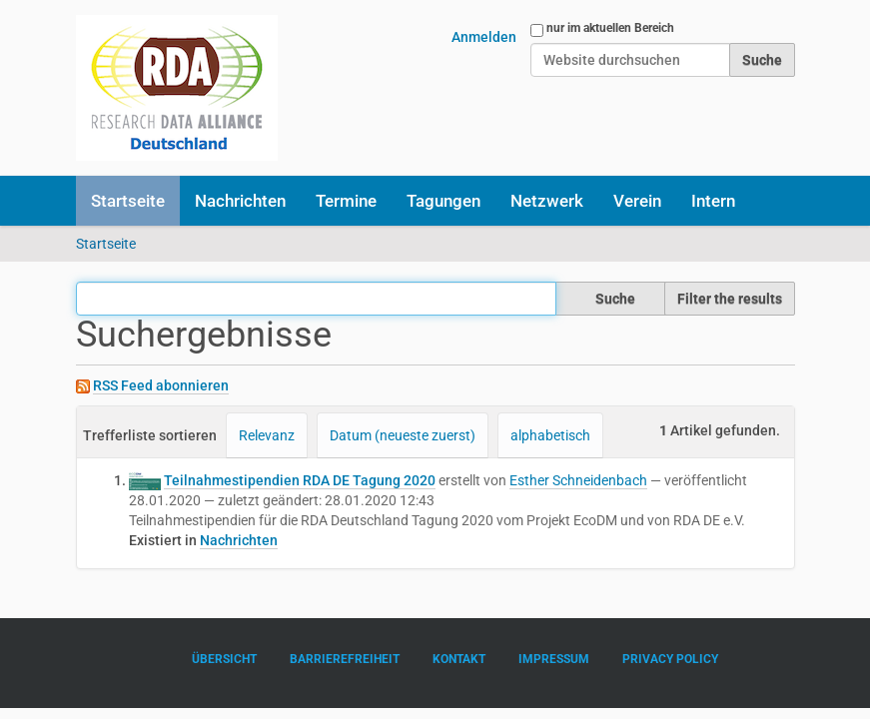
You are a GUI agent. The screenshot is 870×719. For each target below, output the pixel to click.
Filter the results (729, 299)
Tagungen (443, 201)
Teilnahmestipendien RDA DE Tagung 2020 (299, 480)
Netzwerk (546, 201)
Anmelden (483, 37)
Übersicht (224, 659)
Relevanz (267, 435)
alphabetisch (550, 435)
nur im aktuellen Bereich (610, 28)
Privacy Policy (670, 659)
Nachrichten (240, 201)
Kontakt (459, 659)
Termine (346, 201)
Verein (637, 201)
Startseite (128, 201)
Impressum (553, 659)
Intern (713, 201)
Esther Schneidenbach (578, 480)
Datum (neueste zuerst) (402, 435)
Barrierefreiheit (345, 659)
